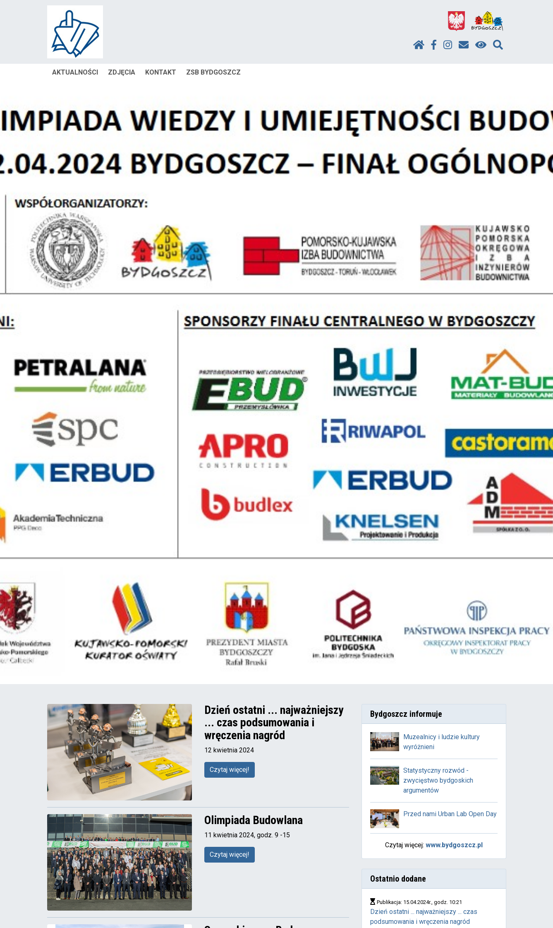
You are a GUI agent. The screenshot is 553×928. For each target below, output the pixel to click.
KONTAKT (160, 72)
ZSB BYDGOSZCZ (213, 72)
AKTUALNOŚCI (75, 72)
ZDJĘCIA (121, 72)
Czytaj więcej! (229, 770)
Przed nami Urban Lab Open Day (450, 814)
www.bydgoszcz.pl (454, 845)
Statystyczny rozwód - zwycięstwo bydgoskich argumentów (438, 780)
